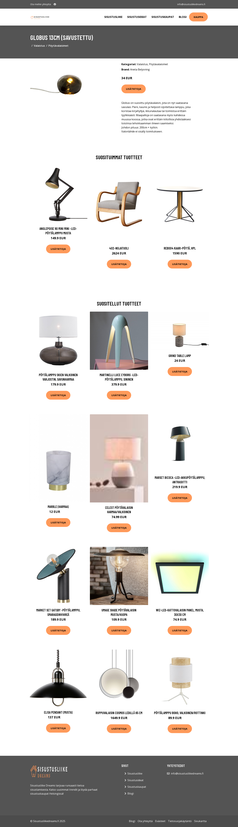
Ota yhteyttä (145, 821)
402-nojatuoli (119, 248)
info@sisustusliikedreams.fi (191, 4)
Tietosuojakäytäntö (180, 821)
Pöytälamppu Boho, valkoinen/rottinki (180, 713)
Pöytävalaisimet (58, 45)
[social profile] (54, 4)
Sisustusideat (137, 17)
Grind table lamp (180, 356)
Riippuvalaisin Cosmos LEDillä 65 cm (119, 713)
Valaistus (39, 45)
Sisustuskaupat (162, 17)
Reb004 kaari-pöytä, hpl (180, 248)
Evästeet (160, 821)
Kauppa (198, 17)
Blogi (183, 17)
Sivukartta (200, 821)
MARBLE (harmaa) (58, 507)
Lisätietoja (133, 88)
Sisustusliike (113, 17)
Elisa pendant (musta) (58, 712)
